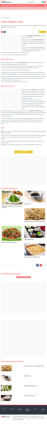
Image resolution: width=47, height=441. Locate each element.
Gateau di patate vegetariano (32, 277)
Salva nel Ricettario (23, 172)
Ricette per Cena (23, 8)
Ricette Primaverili (6, 8)
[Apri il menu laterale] (45, 5)
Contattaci (12, 429)
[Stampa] (44, 286)
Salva (42, 52)
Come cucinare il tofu (29, 416)
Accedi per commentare (23, 298)
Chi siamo (4, 429)
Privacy (35, 429)
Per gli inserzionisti (20, 438)
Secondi (12, 5)
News (34, 5)
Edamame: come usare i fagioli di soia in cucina (11, 227)
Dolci (3, 5)
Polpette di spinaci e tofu (30, 406)
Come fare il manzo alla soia (9, 263)
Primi (7, 5)
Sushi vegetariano (29, 260)
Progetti (30, 8)
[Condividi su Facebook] (37, 286)
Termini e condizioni (43, 430)
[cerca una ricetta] (39, 1)
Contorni (18, 5)
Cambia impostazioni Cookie (27, 430)
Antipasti (24, 5)
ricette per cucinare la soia (34, 56)
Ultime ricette (15, 8)
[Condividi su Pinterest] (40, 286)
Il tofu (2, 152)
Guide (30, 5)
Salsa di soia (27, 224)
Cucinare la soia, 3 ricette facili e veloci (34, 242)
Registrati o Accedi (20, 430)
